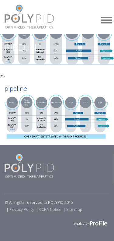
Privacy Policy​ (21, 209)
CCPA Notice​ (50, 209)
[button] (106, 19)
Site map (74, 209)
